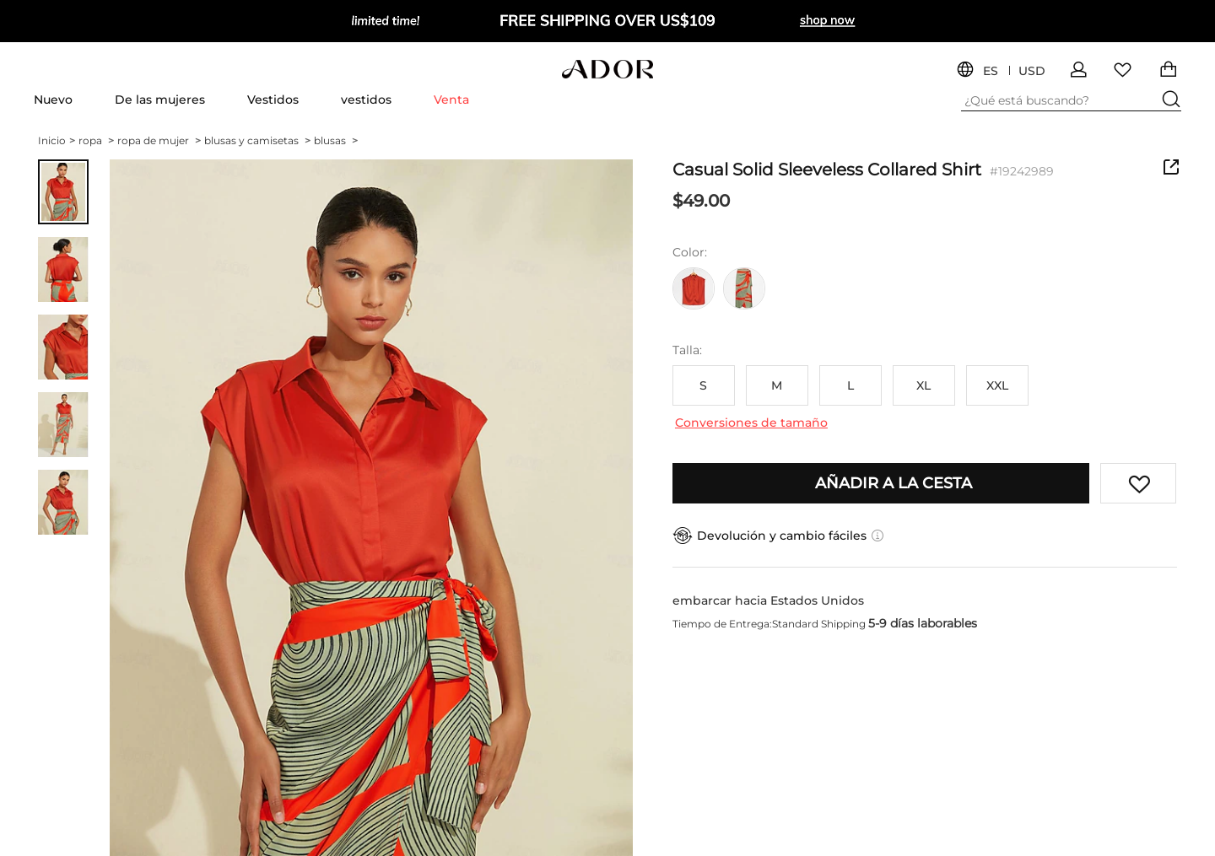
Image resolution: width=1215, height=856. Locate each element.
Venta (451, 99)
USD (1031, 71)
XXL (997, 385)
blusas (336, 140)
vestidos (366, 99)
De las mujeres (160, 99)
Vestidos (273, 99)
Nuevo (53, 99)
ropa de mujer (159, 140)
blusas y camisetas (257, 140)
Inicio (56, 140)
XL (923, 385)
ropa (96, 140)
